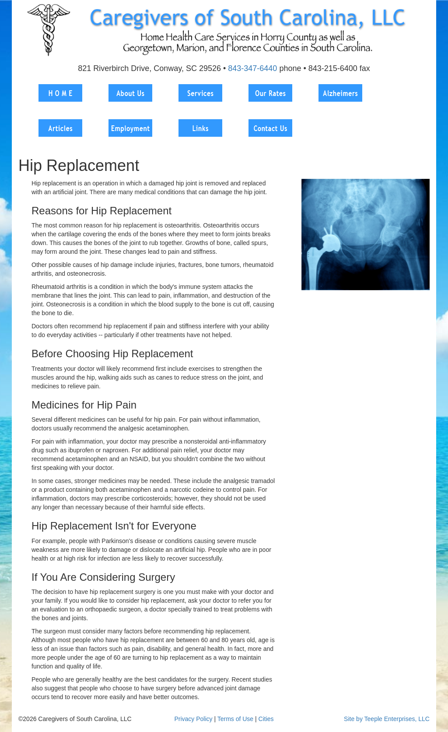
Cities (266, 718)
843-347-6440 (252, 68)
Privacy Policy (193, 718)
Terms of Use (235, 718)
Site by (353, 718)
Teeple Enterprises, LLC (397, 718)
